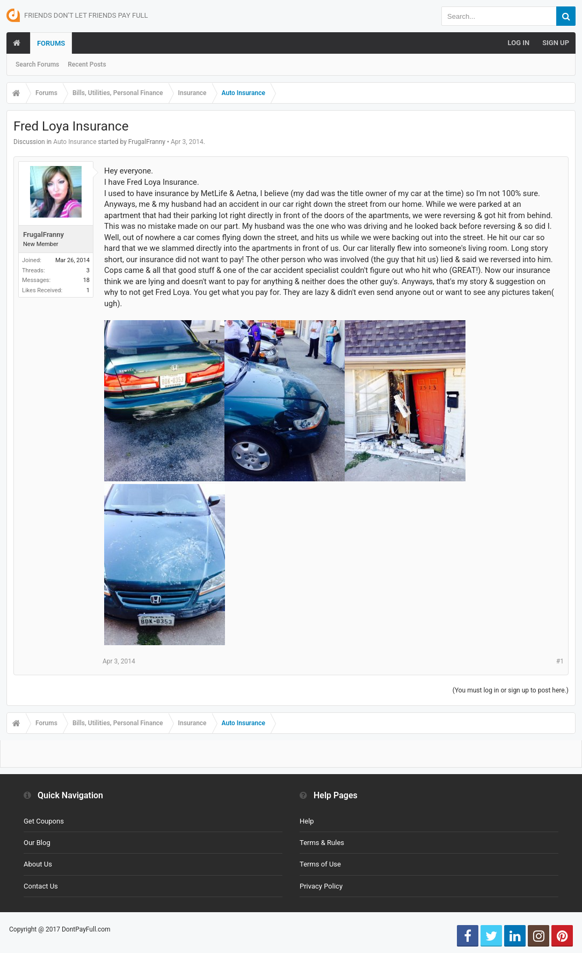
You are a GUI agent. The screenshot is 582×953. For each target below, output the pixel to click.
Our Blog (37, 843)
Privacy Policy (321, 886)
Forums (51, 43)
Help (307, 821)
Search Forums (37, 64)
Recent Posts (87, 64)
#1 (560, 661)
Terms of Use (320, 864)
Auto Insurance (74, 142)
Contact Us (41, 886)
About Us (38, 864)
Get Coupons (44, 821)
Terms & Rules (322, 843)
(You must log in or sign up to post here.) (511, 690)
